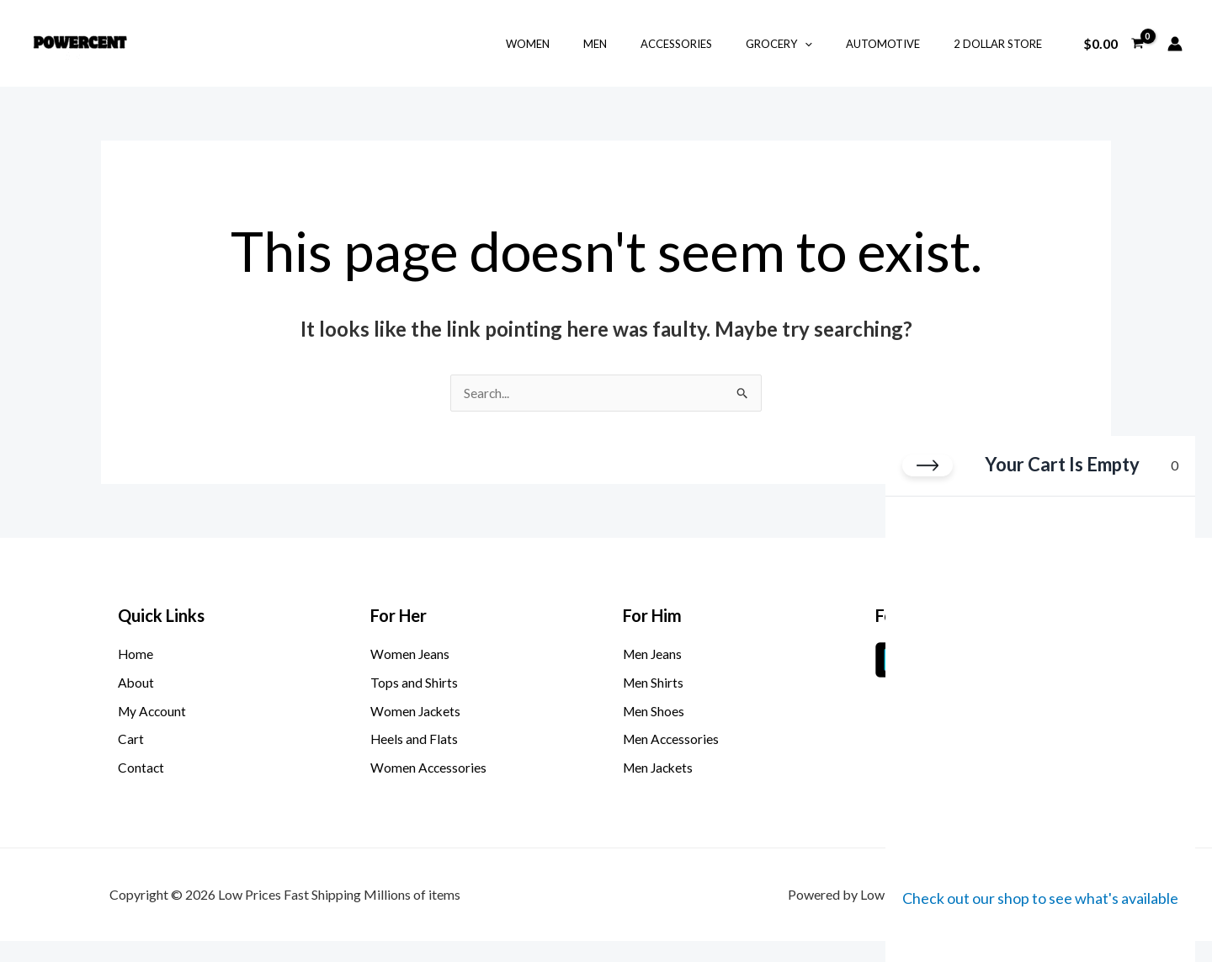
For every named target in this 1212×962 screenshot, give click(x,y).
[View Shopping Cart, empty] (1113, 43)
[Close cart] (927, 469)
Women (592, 43)
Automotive (901, 43)
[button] (834, 43)
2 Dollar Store (1004, 43)
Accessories (717, 43)
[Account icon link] (1175, 43)
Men (648, 43)
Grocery (808, 43)
